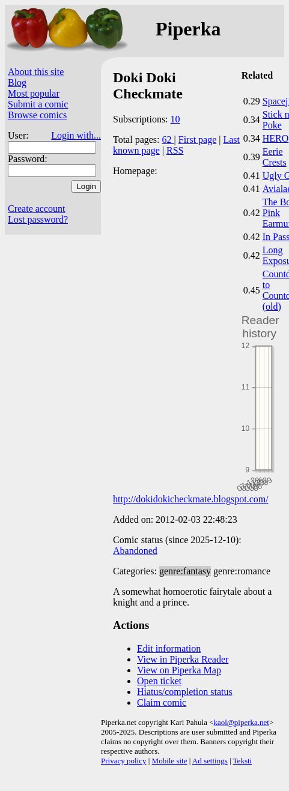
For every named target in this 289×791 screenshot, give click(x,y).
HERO (276, 138)
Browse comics (37, 115)
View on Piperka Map (179, 670)
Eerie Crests (275, 156)
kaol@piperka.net (241, 722)
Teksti (242, 760)
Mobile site (169, 760)
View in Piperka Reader (182, 659)
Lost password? (38, 219)
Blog (17, 82)
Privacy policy (123, 760)
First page (197, 139)
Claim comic (161, 702)
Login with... (76, 135)
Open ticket (159, 681)
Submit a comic (38, 104)
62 (168, 139)
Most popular (33, 93)
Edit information (169, 648)
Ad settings (210, 760)
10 (175, 119)
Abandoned (135, 551)
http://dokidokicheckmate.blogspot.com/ (191, 499)
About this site (36, 72)
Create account (36, 208)
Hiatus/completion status (185, 692)
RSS (174, 150)
